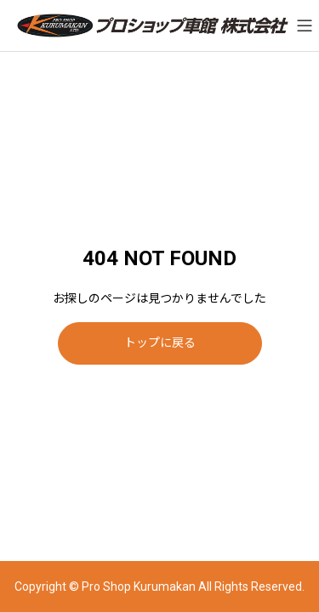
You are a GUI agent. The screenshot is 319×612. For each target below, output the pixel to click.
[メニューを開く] (304, 25)
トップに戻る (160, 342)
